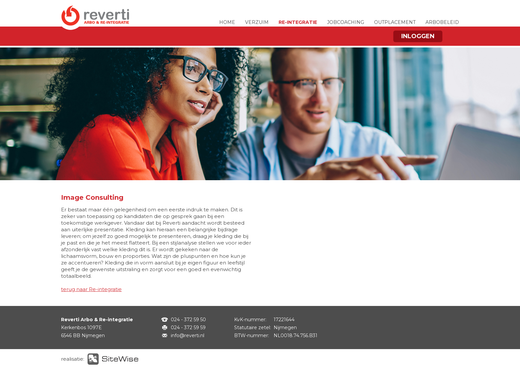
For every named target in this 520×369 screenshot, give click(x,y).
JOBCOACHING (345, 22)
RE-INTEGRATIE (298, 22)
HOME (227, 22)
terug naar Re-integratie (91, 289)
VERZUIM (257, 22)
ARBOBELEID (442, 22)
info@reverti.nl (187, 335)
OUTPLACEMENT (395, 22)
